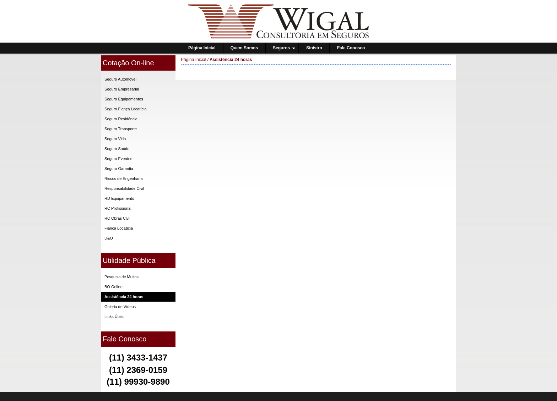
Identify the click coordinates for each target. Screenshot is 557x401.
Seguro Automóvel (120, 79)
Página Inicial (202, 47)
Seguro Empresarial (121, 89)
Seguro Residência (120, 119)
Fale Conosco (351, 47)
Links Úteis (114, 316)
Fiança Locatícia (118, 228)
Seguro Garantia (118, 168)
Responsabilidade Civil (124, 188)
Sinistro (314, 47)
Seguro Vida (115, 139)
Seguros (284, 47)
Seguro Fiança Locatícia (125, 109)
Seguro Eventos (118, 158)
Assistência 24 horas (123, 297)
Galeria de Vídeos (120, 306)
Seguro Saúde (116, 149)
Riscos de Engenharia (123, 178)
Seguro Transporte (120, 129)
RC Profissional (117, 208)
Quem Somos (244, 47)
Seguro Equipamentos (123, 99)
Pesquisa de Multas (121, 277)
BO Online (113, 287)
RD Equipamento (119, 198)
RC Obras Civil (117, 218)
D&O (108, 238)
